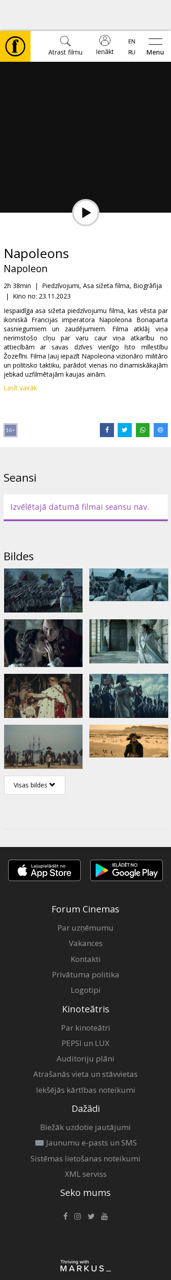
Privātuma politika (85, 943)
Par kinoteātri (85, 996)
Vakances (86, 912)
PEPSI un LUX (85, 1012)
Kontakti (86, 928)
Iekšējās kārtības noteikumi (85, 1059)
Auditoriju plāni (85, 1027)
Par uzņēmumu (85, 897)
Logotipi (86, 959)
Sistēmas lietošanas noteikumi (85, 1127)
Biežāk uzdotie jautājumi (85, 1096)
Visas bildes (35, 754)
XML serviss (86, 1143)
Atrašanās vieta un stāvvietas (85, 1043)
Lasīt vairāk (20, 357)
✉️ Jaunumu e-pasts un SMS (86, 1111)
